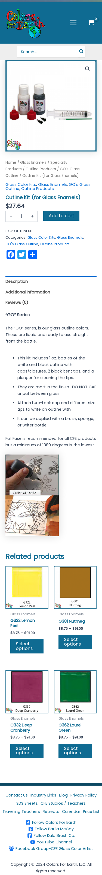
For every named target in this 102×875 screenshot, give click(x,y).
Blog (63, 795)
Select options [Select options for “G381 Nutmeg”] (72, 641)
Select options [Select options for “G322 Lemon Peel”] (24, 646)
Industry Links (43, 795)
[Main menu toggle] (73, 22)
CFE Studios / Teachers (63, 803)
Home (10, 162)
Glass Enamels (33, 162)
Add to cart (61, 216)
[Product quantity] (21, 216)
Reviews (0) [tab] (16, 302)
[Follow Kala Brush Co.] (51, 835)
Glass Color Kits (20, 184)
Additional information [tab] (27, 292)
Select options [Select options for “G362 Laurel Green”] (72, 750)
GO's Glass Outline (21, 244)
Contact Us (16, 795)
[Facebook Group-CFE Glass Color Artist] (51, 848)
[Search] (81, 51)
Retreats (51, 811)
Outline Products (41, 169)
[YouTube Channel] (51, 842)
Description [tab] (16, 281)
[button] (87, 69)
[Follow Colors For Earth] (51, 822)
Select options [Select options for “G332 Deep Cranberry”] (24, 750)
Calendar (71, 811)
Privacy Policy (83, 795)
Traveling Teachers (21, 811)
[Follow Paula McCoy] (51, 828)
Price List (91, 811)
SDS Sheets (27, 803)
